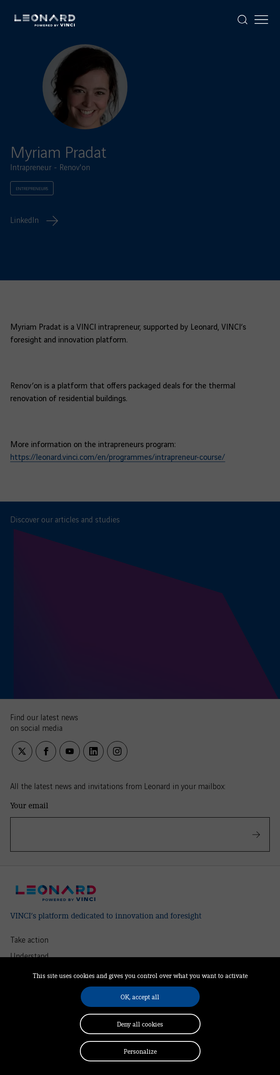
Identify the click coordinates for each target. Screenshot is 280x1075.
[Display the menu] (261, 19)
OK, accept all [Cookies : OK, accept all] (140, 996)
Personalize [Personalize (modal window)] (140, 1050)
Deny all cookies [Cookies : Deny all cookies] (140, 1023)
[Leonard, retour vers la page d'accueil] (44, 19)
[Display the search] (242, 19)
